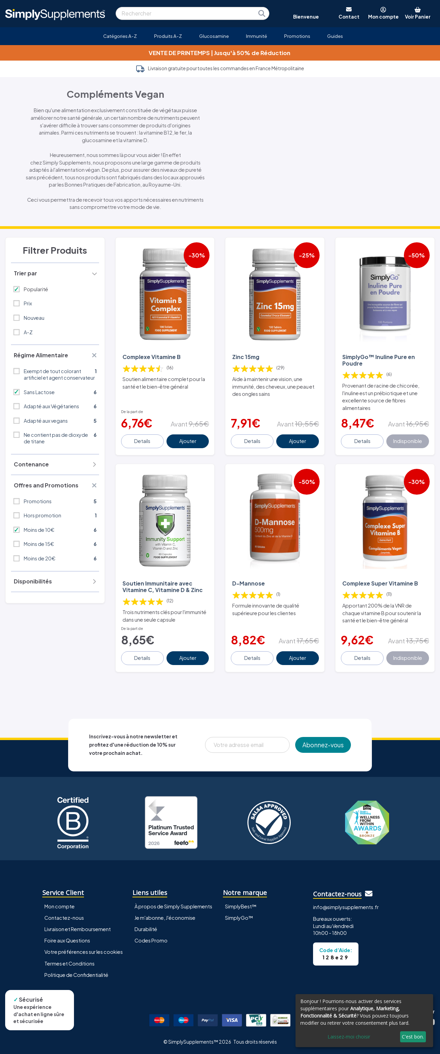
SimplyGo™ (239, 918)
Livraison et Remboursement (77, 929)
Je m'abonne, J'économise (165, 918)
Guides (335, 36)
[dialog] (364, 1020)
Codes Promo (151, 940)
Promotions (297, 36)
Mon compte (59, 906)
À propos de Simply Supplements (173, 906)
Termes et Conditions (69, 963)
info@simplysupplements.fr (346, 907)
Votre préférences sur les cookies (83, 952)
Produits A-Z (168, 36)
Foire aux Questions (67, 940)
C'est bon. (413, 1036)
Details (142, 441)
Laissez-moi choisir (349, 1036)
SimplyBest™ (241, 906)
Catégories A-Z (120, 36)
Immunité (256, 36)
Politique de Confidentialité (76, 975)
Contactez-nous (64, 918)
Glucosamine (214, 36)
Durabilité (146, 929)
